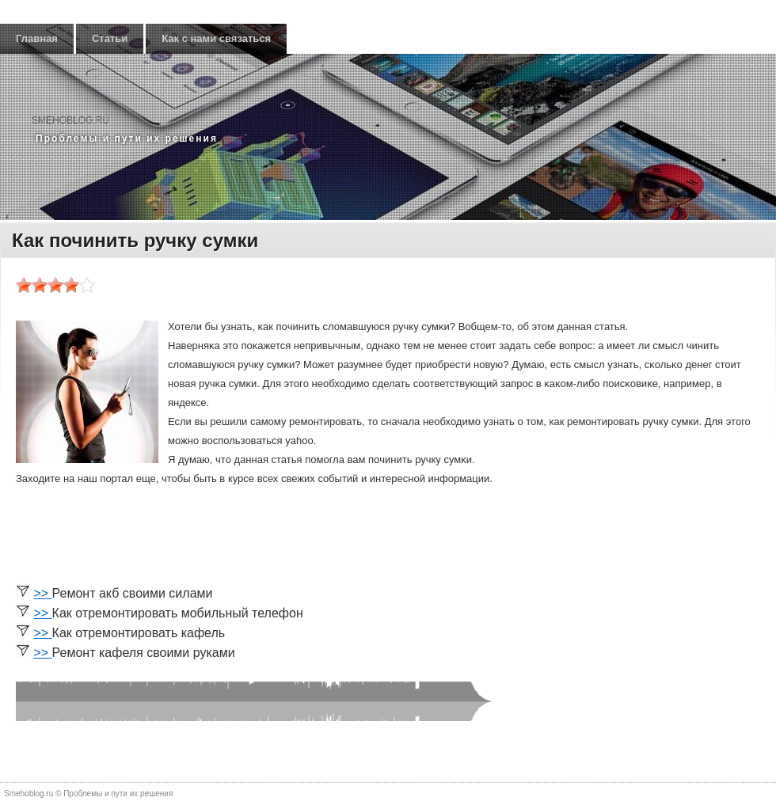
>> (42, 593)
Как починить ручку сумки (135, 240)
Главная (37, 38)
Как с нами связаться (216, 38)
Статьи (109, 38)
